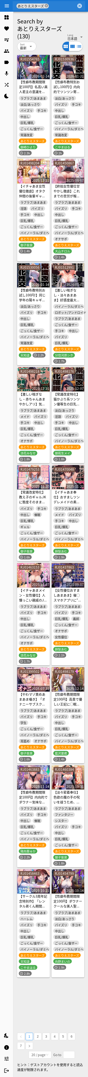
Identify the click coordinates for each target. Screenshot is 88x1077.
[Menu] (7, 6)
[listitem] (6, 17)
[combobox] (62, 6)
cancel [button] (46, 6)
